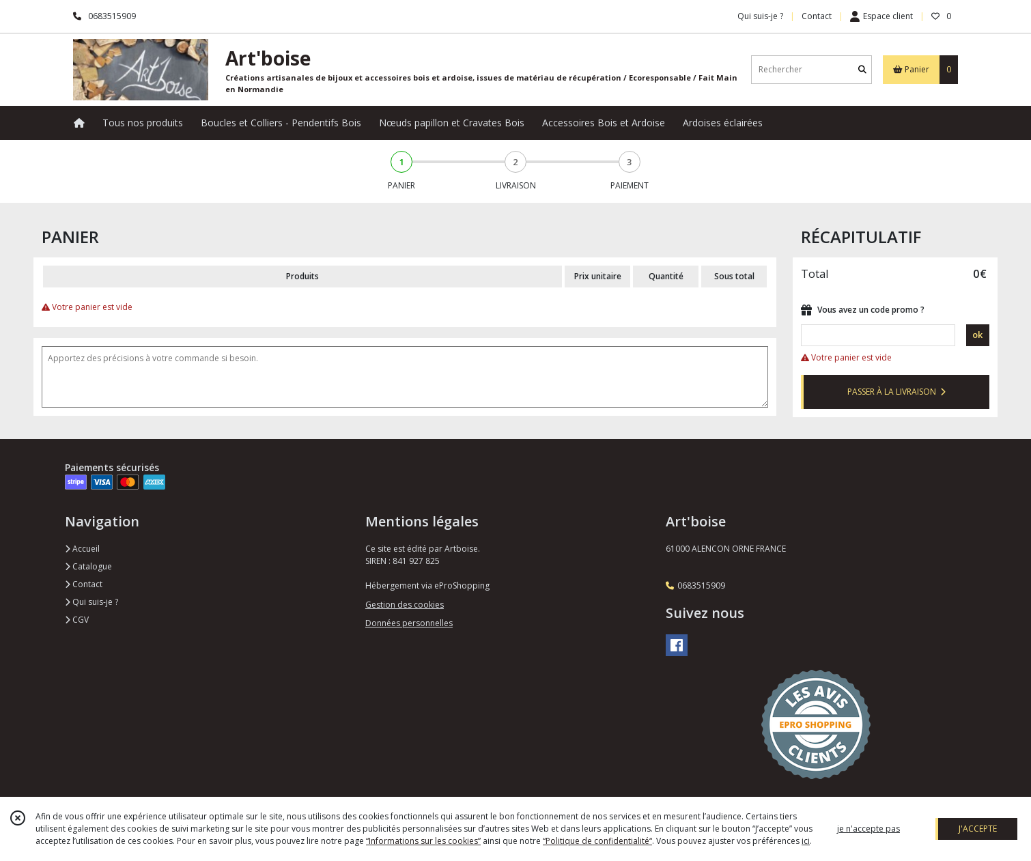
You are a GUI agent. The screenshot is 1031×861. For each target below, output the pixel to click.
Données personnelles (409, 623)
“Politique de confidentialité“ (597, 841)
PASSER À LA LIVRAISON (896, 391)
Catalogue (88, 566)
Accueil (82, 548)
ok (977, 334)
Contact (817, 16)
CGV (77, 619)
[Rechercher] (862, 69)
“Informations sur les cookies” (423, 841)
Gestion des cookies (404, 604)
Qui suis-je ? (91, 602)
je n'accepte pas (868, 828)
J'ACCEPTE (978, 828)
